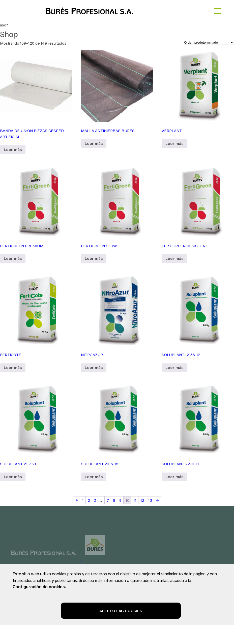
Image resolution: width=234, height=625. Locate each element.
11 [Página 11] (134, 500)
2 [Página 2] (89, 500)
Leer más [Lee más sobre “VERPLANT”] (174, 143)
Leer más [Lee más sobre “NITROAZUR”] (94, 367)
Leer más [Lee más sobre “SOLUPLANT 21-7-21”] (13, 476)
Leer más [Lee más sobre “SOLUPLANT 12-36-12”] (174, 367)
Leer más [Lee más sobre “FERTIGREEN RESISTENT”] (174, 258)
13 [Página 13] (150, 500)
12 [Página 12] (142, 500)
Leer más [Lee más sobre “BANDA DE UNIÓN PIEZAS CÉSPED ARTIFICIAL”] (13, 149)
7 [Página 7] (108, 500)
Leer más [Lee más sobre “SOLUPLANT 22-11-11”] (174, 476)
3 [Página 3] (95, 500)
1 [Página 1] (83, 500)
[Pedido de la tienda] (208, 42)
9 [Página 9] (120, 500)
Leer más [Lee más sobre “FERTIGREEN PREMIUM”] (13, 258)
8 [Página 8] (114, 500)
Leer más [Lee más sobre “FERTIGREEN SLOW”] (94, 258)
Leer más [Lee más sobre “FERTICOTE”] (13, 367)
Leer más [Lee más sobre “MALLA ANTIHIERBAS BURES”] (94, 143)
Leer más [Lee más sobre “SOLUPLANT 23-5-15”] (94, 476)
